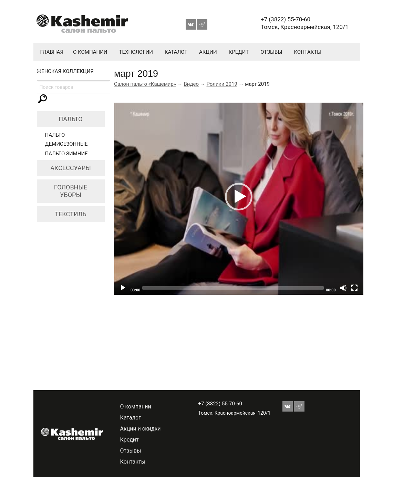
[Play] (123, 287)
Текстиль (70, 214)
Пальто (70, 119)
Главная (52, 52)
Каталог (176, 52)
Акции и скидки (140, 428)
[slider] (233, 288)
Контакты (307, 52)
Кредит (239, 52)
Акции (208, 52)
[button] (238, 196)
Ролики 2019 (221, 84)
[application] (238, 199)
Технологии (136, 52)
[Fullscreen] (354, 287)
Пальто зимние (66, 154)
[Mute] (343, 287)
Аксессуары (70, 168)
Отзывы (271, 52)
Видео (191, 84)
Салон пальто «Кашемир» (145, 84)
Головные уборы (70, 191)
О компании (90, 52)
